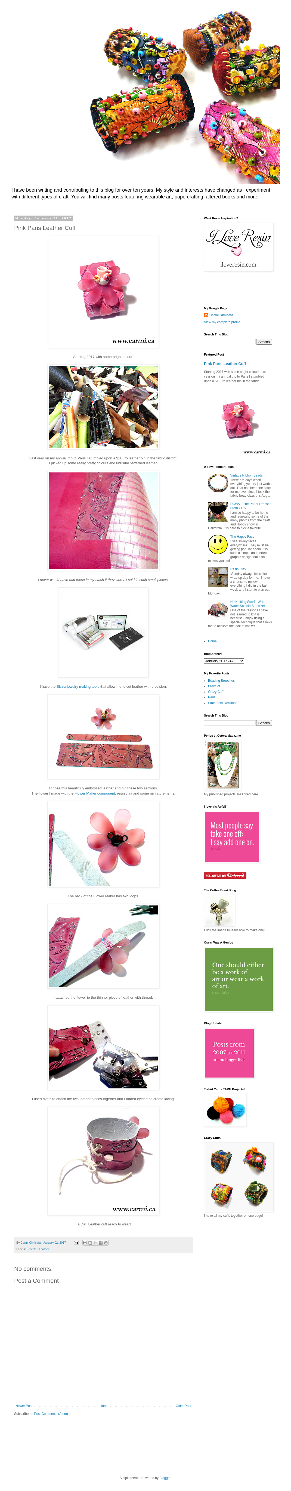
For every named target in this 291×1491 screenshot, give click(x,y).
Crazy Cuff (215, 692)
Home (104, 1406)
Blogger (165, 1478)
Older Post (183, 1406)
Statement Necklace (222, 703)
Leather (44, 1249)
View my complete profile (222, 322)
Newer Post (24, 1406)
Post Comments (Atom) (51, 1414)
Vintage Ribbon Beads (246, 475)
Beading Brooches (221, 681)
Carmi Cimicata (221, 315)
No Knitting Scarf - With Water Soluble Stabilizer (247, 604)
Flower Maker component (95, 793)
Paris (211, 697)
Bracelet (32, 1249)
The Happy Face (242, 536)
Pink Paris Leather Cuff (225, 364)
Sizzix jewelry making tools (78, 686)
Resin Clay (238, 569)
